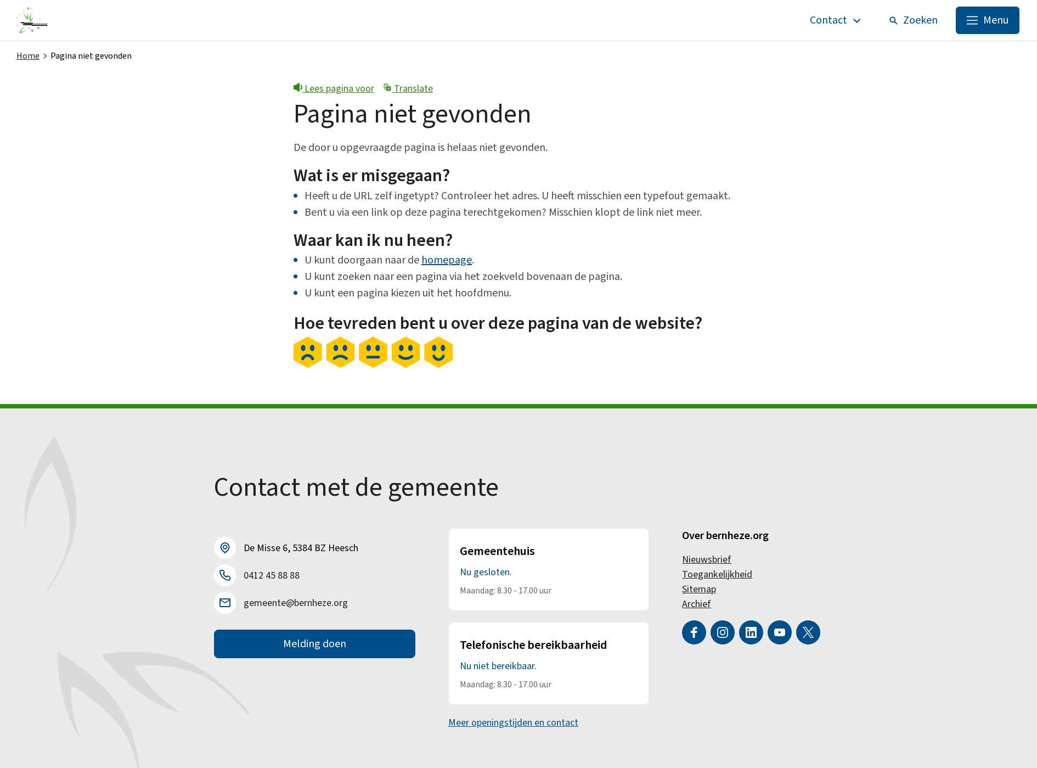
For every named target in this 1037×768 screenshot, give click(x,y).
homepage (446, 260)
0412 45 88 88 (272, 575)
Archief (696, 604)
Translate (408, 89)
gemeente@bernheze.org (296, 603)
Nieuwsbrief (706, 560)
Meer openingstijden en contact (513, 723)
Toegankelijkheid (717, 574)
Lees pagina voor (334, 89)
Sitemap (699, 589)
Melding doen (314, 644)
